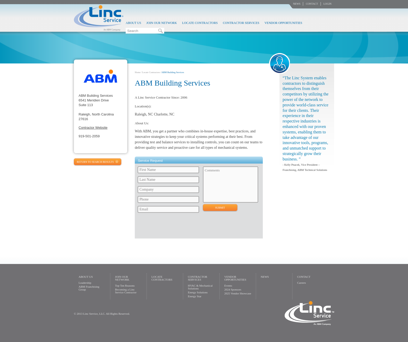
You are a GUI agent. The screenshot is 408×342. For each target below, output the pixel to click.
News (296, 3)
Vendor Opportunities (283, 23)
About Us (133, 23)
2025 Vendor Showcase (237, 293)
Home (138, 72)
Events (228, 285)
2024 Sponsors (232, 289)
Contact (312, 3)
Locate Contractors (200, 23)
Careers (301, 282)
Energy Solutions (198, 292)
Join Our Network (161, 23)
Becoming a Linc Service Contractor (126, 291)
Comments (230, 184)
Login (327, 3)
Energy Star (194, 296)
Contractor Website (93, 128)
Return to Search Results (95, 161)
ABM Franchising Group (89, 288)
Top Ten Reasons (125, 285)
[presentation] (175, 227)
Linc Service (98, 18)
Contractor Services (241, 23)
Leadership (85, 282)
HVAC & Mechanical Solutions (200, 287)
